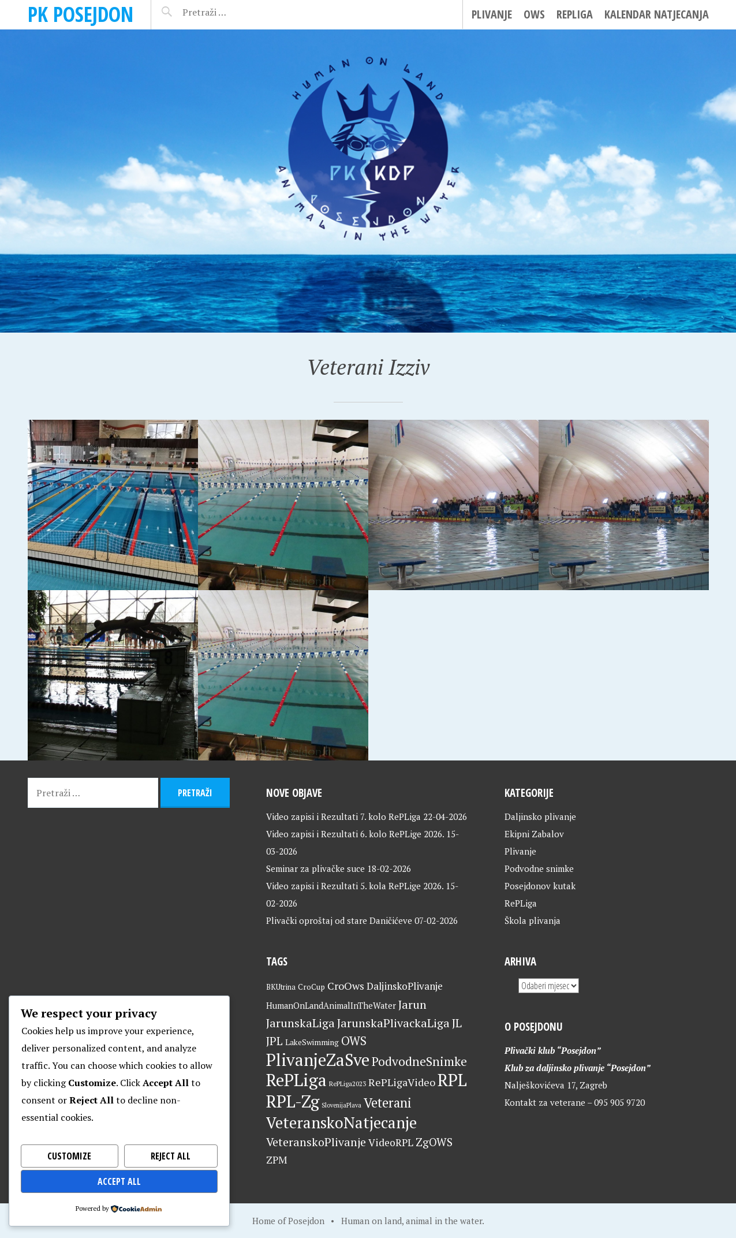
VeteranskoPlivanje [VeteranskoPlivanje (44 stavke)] (316, 1142)
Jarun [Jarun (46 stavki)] (412, 1004)
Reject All (170, 1156)
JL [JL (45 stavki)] (457, 1023)
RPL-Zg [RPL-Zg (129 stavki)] (292, 1101)
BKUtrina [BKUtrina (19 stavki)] (281, 987)
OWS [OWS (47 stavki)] (354, 1041)
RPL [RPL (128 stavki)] (452, 1080)
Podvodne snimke (539, 868)
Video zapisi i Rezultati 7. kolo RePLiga (343, 816)
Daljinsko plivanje (540, 816)
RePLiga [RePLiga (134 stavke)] (296, 1080)
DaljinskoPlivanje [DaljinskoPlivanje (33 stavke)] (405, 986)
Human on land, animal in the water (411, 1220)
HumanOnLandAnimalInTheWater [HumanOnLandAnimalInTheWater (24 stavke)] (331, 1005)
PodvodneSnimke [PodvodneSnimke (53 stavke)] (419, 1061)
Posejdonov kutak (540, 886)
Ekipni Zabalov (534, 834)
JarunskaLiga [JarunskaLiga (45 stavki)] (300, 1023)
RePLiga (574, 14)
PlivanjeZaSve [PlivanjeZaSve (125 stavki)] (317, 1060)
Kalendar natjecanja (656, 14)
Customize (69, 1156)
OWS (534, 14)
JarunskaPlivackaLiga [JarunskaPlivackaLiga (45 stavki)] (393, 1023)
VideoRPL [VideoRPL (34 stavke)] (390, 1142)
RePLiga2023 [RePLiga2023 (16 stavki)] (347, 1083)
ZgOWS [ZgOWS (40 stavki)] (434, 1142)
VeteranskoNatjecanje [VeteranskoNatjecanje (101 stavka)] (341, 1122)
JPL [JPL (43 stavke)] (274, 1041)
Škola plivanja (533, 920)
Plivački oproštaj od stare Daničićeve (339, 920)
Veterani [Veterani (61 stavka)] (388, 1102)
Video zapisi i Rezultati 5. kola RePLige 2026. (354, 886)
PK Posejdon (80, 14)
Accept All (119, 1181)
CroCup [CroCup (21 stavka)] (311, 987)
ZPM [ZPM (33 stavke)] (276, 1159)
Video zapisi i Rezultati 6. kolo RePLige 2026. (355, 834)
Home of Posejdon (288, 1220)
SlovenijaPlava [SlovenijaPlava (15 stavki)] (341, 1105)
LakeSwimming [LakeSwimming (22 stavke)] (312, 1042)
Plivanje (492, 14)
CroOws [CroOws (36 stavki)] (345, 986)
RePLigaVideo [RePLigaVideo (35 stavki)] (401, 1082)
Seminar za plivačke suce (315, 868)
